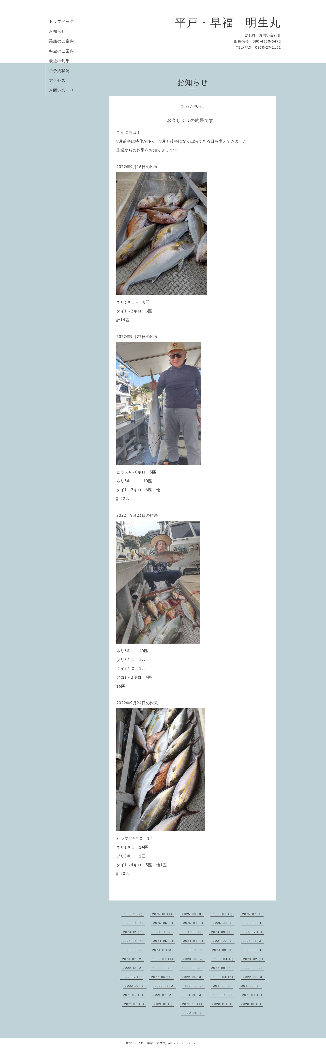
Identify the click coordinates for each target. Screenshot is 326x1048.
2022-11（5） (162, 968)
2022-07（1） (132, 977)
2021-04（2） (223, 995)
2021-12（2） (194, 986)
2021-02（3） (135, 1004)
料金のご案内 (61, 50)
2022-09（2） (222, 968)
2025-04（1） (194, 923)
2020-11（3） (222, 1004)
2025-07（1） (253, 914)
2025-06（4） (134, 923)
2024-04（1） (194, 941)
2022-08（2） (253, 968)
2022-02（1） (136, 986)
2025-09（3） (193, 914)
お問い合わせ (61, 90)
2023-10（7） (193, 950)
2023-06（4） (163, 959)
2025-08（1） (223, 914)
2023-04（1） (224, 959)
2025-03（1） (224, 923)
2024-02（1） (224, 941)
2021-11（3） (223, 986)
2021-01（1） (164, 1004)
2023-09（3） (223, 950)
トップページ (61, 21)
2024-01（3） (253, 941)
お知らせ (57, 31)
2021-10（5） (251, 986)
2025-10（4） (163, 914)
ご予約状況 (59, 70)
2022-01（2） (165, 986)
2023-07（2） (133, 959)
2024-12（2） (134, 932)
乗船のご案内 (61, 41)
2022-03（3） (254, 977)
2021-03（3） (253, 995)
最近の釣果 (59, 60)
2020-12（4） (193, 1004)
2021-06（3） (193, 995)
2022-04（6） (223, 977)
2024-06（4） (134, 941)
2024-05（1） (164, 941)
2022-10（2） (192, 968)
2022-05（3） (193, 977)
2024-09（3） (222, 932)
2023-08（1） (253, 950)
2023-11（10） (163, 950)
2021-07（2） (163, 995)
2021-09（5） (134, 995)
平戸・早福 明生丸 (228, 22)
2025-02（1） (253, 923)
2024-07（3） (253, 932)
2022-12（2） (133, 968)
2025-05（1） (164, 923)
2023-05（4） (194, 959)
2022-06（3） (162, 977)
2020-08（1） (194, 1013)
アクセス (57, 80)
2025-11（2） (133, 914)
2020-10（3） (252, 1004)
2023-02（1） (254, 959)
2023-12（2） (133, 950)
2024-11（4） (163, 932)
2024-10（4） (192, 932)
